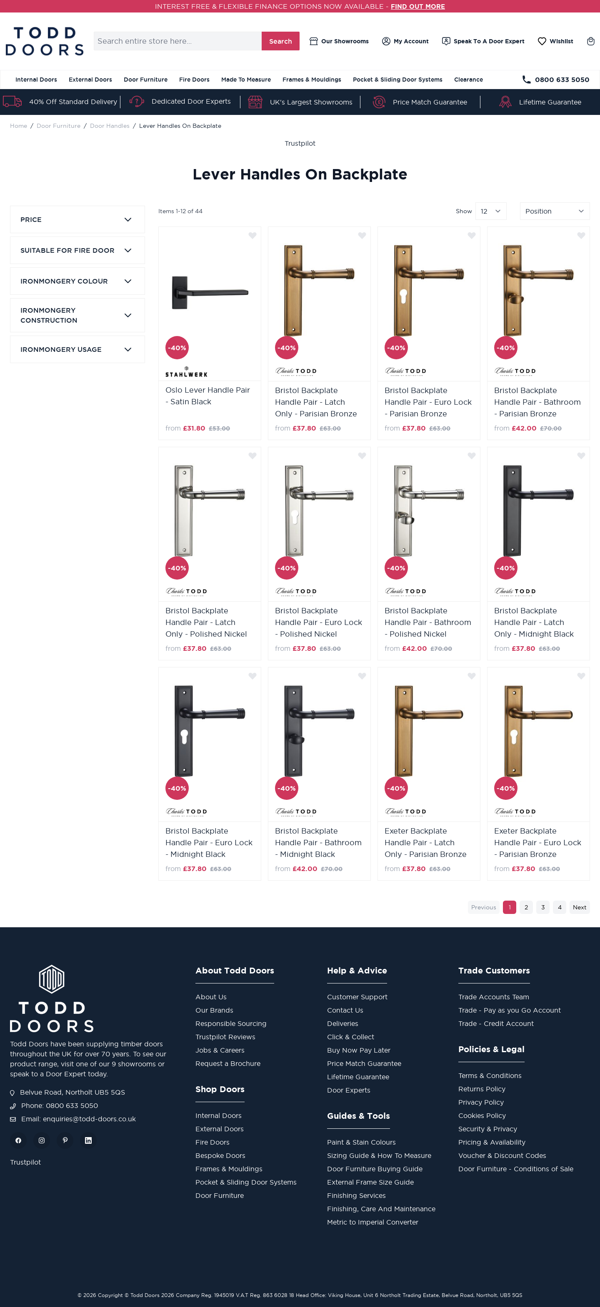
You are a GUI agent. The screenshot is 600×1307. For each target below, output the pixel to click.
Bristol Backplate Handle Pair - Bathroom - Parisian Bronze (537, 402)
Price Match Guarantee (430, 102)
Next (580, 907)
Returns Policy (481, 1089)
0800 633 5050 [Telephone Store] (556, 80)
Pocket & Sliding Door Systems (397, 79)
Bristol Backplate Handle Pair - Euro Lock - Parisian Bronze (428, 402)
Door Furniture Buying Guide (374, 1169)
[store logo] (44, 41)
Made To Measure (246, 79)
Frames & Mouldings (311, 79)
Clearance (468, 79)
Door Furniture (146, 79)
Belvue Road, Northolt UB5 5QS (67, 1092)
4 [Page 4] (560, 907)
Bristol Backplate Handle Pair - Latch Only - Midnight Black (534, 622)
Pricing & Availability (491, 1142)
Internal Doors (36, 79)
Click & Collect (350, 1037)
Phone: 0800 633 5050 (54, 1105)
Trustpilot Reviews (225, 1037)
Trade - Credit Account (496, 1023)
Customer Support (357, 997)
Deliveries (342, 1023)
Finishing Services (356, 1195)
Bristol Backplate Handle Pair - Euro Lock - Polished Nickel (318, 622)
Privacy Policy (481, 1102)
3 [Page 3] (543, 907)
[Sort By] (555, 211)
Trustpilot (300, 143)
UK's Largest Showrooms (311, 102)
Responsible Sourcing (231, 1023)
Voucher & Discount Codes (502, 1155)
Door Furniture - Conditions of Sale (515, 1169)
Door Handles (110, 125)
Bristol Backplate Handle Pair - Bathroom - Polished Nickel (428, 622)
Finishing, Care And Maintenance (381, 1208)
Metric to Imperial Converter (372, 1222)
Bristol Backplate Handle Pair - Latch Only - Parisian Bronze (316, 402)
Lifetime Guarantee (550, 102)
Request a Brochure (227, 1063)
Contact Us (345, 1010)
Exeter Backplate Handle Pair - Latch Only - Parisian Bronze (426, 842)
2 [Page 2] (526, 907)
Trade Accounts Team (493, 997)
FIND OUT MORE (418, 6)
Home (18, 125)
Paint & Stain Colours (361, 1142)
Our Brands (214, 1010)
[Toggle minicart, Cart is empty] (591, 41)
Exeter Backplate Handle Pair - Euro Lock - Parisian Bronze (537, 842)
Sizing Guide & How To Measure (379, 1155)
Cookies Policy (482, 1115)
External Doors (90, 79)
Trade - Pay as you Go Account (509, 1010)
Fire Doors (194, 79)
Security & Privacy (487, 1129)
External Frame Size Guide (370, 1182)
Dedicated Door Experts (191, 101)
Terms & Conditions (490, 1075)
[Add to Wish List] (253, 235)
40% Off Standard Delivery (73, 101)
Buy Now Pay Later (358, 1050)
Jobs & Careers (220, 1050)
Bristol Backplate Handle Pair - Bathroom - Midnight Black (318, 842)
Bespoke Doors (220, 1155)
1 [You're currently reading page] (510, 907)
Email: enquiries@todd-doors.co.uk (73, 1119)
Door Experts (348, 1090)
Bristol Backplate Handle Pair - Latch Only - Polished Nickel (206, 622)
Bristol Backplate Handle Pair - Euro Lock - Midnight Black (208, 842)
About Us (211, 997)
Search (280, 41)
